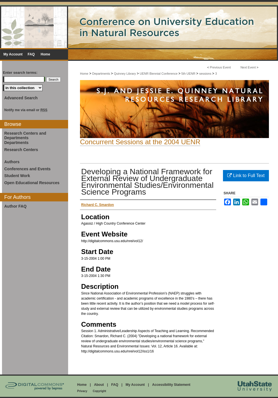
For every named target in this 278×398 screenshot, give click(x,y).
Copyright (99, 391)
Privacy (82, 391)
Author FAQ (15, 206)
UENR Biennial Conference (159, 73)
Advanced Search (21, 98)
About (99, 385)
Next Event (248, 67)
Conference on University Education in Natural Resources (139, 26)
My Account (135, 385)
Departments (101, 73)
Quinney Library (125, 73)
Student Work (17, 175)
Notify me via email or (25, 110)
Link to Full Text (245, 175)
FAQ (114, 385)
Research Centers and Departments (25, 135)
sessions (205, 73)
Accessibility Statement (171, 385)
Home (84, 73)
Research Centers (21, 149)
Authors (12, 162)
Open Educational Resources (32, 182)
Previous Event (220, 67)
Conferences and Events (27, 169)
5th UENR (188, 73)
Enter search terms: (20, 72)
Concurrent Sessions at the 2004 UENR (140, 142)
